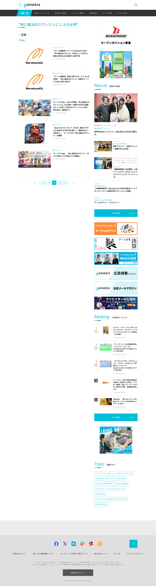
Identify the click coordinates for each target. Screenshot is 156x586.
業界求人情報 (60, 13)
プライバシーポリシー (135, 553)
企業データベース (41, 13)
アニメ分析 (122, 13)
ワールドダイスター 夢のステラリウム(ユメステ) (110, 499)
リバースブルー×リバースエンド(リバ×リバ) (109, 489)
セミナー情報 (78, 13)
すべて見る (116, 213)
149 (65, 182)
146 (48, 182)
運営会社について (19, 553)
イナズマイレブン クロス (103, 473)
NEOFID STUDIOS (101, 504)
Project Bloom (100, 494)
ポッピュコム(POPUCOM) (103, 484)
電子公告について (100, 553)
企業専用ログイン (78, 573)
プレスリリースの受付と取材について (74, 553)
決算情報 (93, 13)
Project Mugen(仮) (121, 484)
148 (59, 182)
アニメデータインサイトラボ (124, 473)
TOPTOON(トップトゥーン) (104, 478)
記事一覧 (24, 13)
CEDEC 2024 (121, 478)
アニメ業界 (107, 13)
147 (54, 182)
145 (43, 182)
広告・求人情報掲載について (43, 553)
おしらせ (117, 553)
